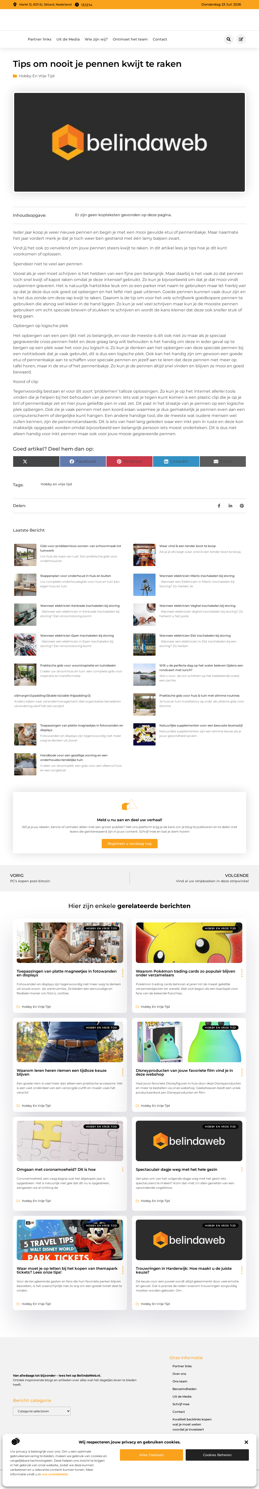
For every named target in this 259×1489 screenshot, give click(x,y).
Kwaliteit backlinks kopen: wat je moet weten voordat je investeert (192, 1427)
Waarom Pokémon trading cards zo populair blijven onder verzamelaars (185, 976)
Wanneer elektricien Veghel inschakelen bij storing (197, 608)
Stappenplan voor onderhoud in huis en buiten (75, 578)
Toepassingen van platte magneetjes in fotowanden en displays (67, 976)
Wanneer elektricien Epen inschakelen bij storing (77, 638)
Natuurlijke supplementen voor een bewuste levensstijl (201, 728)
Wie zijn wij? (96, 42)
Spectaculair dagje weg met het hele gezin (176, 1172)
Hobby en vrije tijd (36, 78)
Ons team (179, 1384)
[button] (246, 1442)
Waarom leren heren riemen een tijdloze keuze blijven (61, 1075)
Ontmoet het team (130, 42)
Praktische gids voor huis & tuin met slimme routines (199, 698)
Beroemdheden (184, 1392)
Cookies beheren (217, 1455)
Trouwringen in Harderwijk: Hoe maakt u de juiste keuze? (184, 1273)
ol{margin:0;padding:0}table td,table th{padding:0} (52, 698)
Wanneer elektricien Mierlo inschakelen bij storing (196, 578)
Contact (160, 42)
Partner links (39, 42)
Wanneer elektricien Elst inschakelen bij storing (195, 638)
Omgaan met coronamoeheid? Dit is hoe (56, 1172)
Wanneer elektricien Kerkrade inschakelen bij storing (80, 608)
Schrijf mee (180, 1407)
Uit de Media (68, 42)
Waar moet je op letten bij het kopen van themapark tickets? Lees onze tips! (67, 1273)
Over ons (179, 1376)
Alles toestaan (151, 1455)
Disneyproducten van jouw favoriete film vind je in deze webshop (184, 1075)
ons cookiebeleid (55, 1474)
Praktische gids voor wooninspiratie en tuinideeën (78, 668)
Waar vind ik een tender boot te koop (187, 548)
